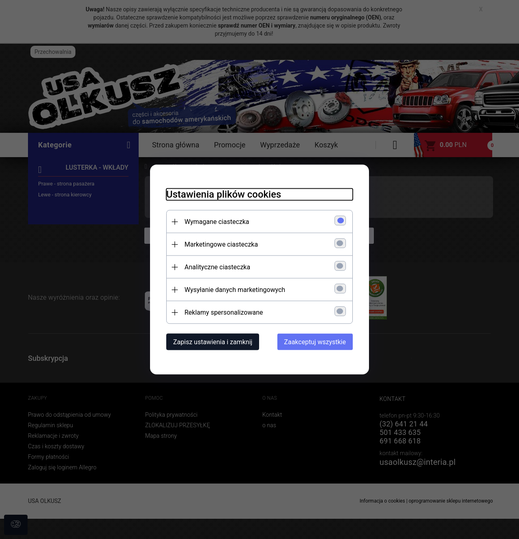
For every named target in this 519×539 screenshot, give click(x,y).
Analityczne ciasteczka (217, 267)
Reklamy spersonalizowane (223, 312)
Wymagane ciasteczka (216, 222)
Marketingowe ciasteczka (221, 244)
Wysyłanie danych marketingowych (234, 290)
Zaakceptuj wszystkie (315, 342)
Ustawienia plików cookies (223, 194)
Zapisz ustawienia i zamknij (212, 342)
